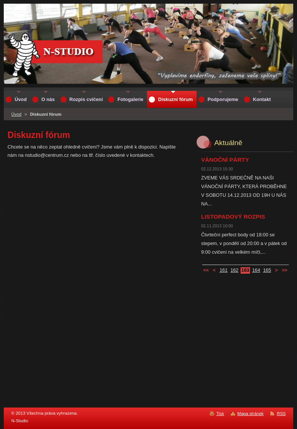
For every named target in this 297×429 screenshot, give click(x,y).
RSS (281, 413)
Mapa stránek (250, 413)
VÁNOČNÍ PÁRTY (225, 159)
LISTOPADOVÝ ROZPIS (233, 216)
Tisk (220, 413)
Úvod (16, 114)
